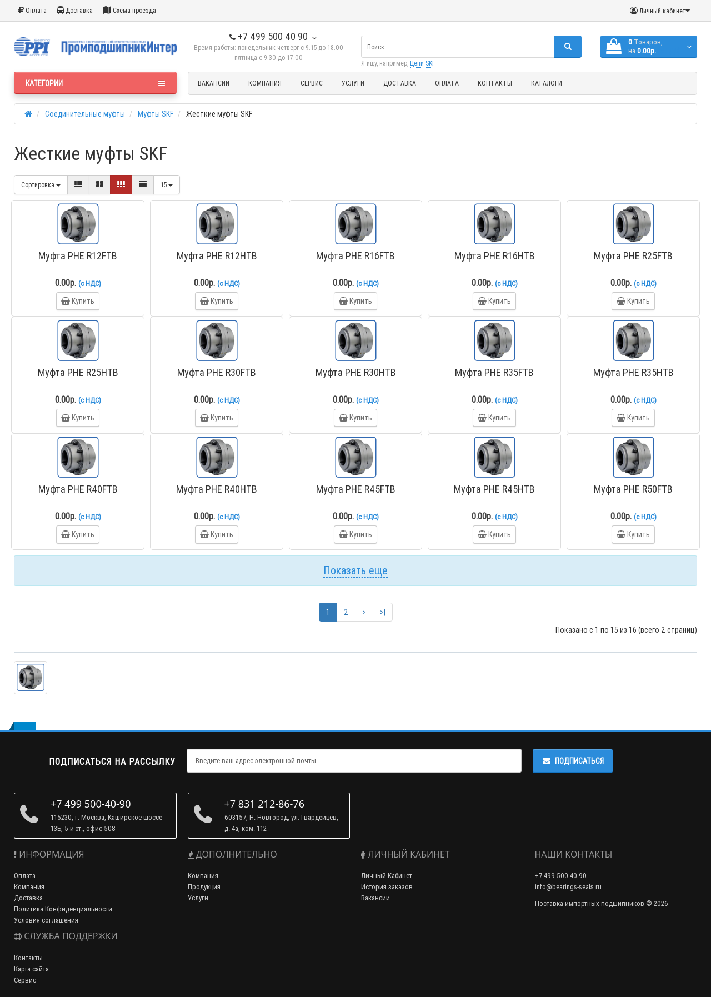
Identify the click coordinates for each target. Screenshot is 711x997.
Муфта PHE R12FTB (77, 255)
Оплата (32, 10)
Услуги (353, 83)
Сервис (312, 83)
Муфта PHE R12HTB (217, 255)
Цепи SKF (422, 63)
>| (382, 612)
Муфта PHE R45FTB (355, 489)
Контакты (495, 83)
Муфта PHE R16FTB (355, 255)
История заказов (387, 886)
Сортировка (41, 185)
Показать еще (355, 570)
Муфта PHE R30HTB (356, 372)
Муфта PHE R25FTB (633, 255)
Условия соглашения (46, 920)
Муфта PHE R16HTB (494, 255)
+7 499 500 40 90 (268, 36)
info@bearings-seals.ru (568, 886)
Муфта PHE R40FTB (78, 489)
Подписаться (573, 761)
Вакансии (213, 83)
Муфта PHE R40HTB (216, 489)
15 (167, 185)
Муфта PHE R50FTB (633, 489)
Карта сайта (31, 969)
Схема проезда (129, 10)
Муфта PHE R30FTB (216, 372)
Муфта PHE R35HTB (633, 372)
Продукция (204, 886)
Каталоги (546, 83)
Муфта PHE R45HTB (494, 489)
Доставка (75, 10)
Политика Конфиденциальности (63, 909)
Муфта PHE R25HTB (78, 372)
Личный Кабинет (386, 875)
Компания (265, 83)
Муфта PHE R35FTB (494, 372)
